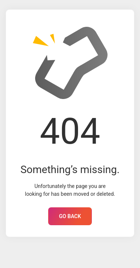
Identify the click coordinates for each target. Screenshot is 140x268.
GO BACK (70, 216)
